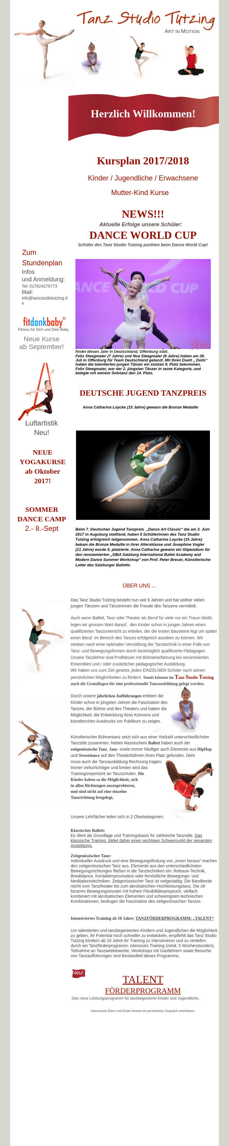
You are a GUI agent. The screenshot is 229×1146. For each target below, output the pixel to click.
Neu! (41, 432)
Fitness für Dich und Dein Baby (43, 330)
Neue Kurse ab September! (41, 342)
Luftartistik (41, 423)
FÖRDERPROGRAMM (143, 990)
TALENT (143, 980)
